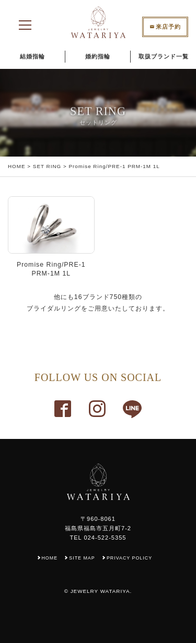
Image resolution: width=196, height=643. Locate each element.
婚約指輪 (97, 56)
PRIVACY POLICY (129, 558)
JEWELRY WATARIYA (100, 591)
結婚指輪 (32, 56)
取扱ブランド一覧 (164, 56)
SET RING (47, 166)
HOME (17, 166)
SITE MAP (82, 558)
